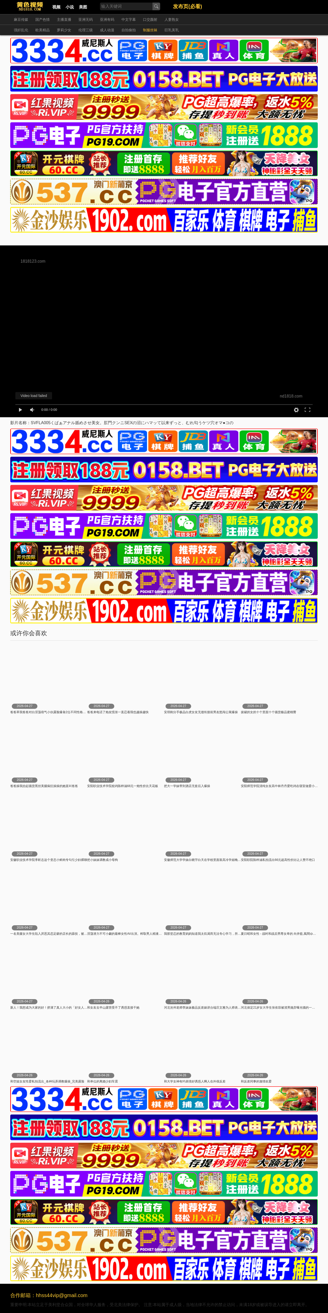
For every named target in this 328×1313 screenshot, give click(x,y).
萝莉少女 (64, 30)
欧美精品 (42, 30)
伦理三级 (85, 30)
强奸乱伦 (21, 30)
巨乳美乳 (172, 30)
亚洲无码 (85, 19)
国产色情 (42, 19)
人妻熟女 (172, 19)
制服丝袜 (150, 30)
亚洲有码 (107, 19)
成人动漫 (107, 30)
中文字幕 (128, 19)
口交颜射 (150, 19)
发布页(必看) (187, 6)
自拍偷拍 (128, 30)
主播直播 (64, 19)
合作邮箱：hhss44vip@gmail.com (49, 1295)
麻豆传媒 (21, 19)
